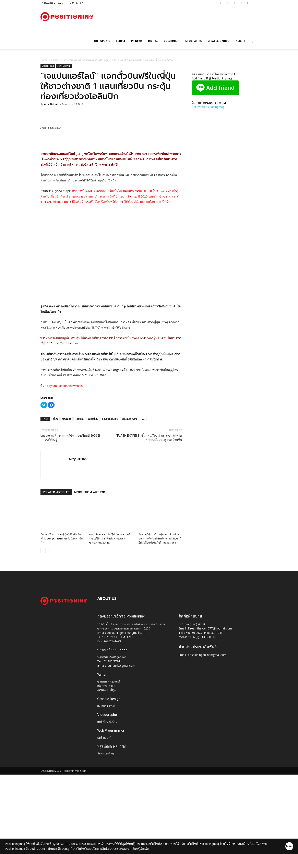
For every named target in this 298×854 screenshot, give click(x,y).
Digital (153, 41)
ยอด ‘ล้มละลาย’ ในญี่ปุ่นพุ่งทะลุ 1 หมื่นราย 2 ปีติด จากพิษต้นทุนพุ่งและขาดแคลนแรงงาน (110, 618)
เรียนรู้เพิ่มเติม (147, 848)
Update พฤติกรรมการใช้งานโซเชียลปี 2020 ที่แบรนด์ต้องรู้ (70, 517)
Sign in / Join (76, 2)
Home (44, 60)
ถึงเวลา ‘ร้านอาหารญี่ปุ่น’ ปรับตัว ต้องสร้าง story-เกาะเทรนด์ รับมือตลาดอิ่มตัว (62, 618)
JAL (143, 498)
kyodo (53, 465)
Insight (240, 41)
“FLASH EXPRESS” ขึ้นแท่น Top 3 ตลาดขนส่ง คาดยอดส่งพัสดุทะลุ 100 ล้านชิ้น (149, 517)
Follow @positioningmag (208, 107)
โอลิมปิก (79, 498)
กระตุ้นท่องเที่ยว (110, 498)
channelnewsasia (71, 465)
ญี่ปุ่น (55, 498)
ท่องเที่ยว (66, 498)
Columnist (171, 41)
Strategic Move (218, 41)
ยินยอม (282, 846)
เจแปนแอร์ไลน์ (129, 498)
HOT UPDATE (102, 41)
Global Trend (59, 60)
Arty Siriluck (51, 104)
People (121, 41)
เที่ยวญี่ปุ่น (93, 498)
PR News (136, 41)
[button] (253, 41)
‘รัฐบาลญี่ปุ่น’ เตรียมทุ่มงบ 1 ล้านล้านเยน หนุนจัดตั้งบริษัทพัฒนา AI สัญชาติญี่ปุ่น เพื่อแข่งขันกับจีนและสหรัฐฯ (159, 618)
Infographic (193, 41)
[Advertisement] (111, 220)
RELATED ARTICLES (56, 572)
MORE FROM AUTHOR (89, 572)
